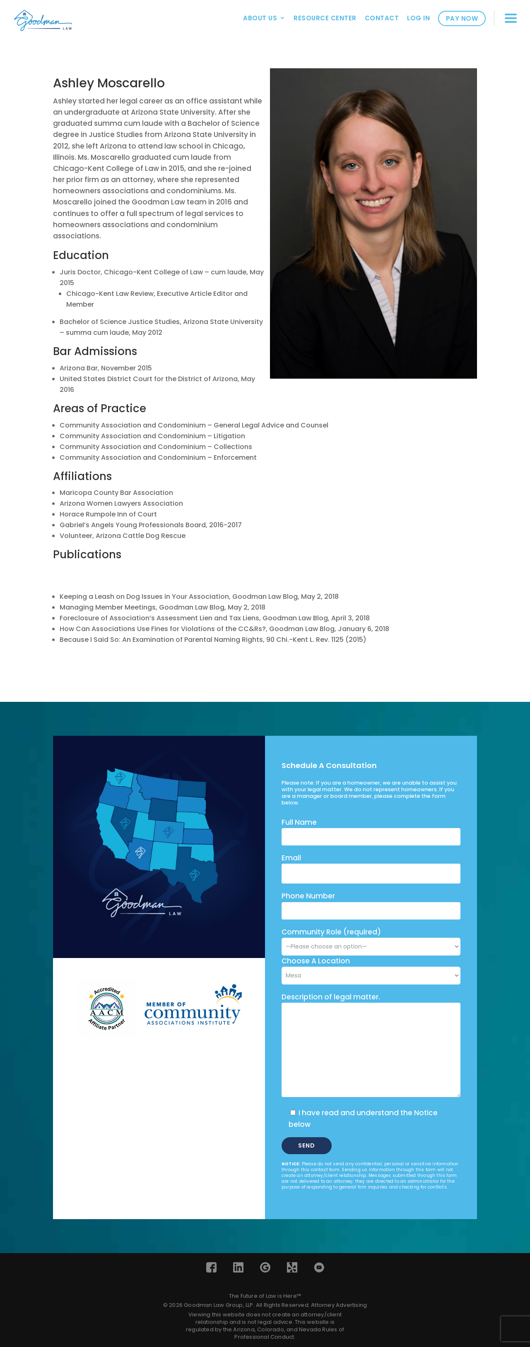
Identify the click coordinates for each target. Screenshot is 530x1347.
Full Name (299, 822)
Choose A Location (316, 961)
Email (291, 858)
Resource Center (325, 18)
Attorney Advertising (339, 1305)
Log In (418, 18)
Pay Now (462, 18)
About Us (260, 18)
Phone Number (308, 896)
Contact (382, 18)
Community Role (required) (371, 939)
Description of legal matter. (331, 997)
